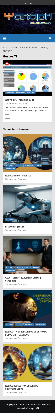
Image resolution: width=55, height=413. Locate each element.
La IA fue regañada (14, 226)
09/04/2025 (23, 284)
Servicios (31, 93)
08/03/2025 (23, 338)
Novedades (10, 168)
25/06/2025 (23, 179)
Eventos (19, 165)
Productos (20, 93)
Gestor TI (10, 93)
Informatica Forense (33, 165)
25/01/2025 (23, 392)
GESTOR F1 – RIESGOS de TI (19, 99)
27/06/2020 (23, 104)
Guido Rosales (12, 104)
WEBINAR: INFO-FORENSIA (18, 175)
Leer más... (9, 119)
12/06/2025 (23, 230)
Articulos (9, 165)
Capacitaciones (22, 267)
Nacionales (34, 267)
